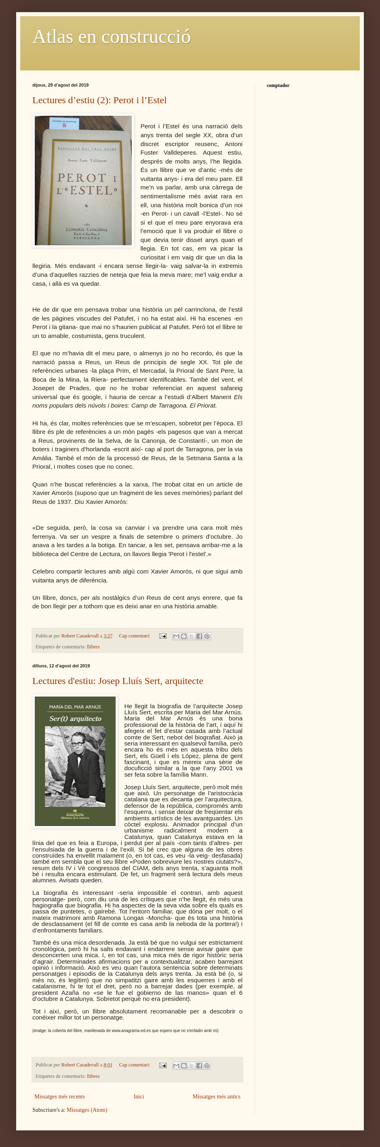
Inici (139, 1097)
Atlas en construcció (111, 36)
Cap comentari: (135, 636)
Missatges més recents (59, 1097)
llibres (93, 647)
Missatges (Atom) (87, 1110)
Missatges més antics (217, 1097)
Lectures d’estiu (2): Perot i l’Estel (99, 100)
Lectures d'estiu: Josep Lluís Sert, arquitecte (117, 680)
